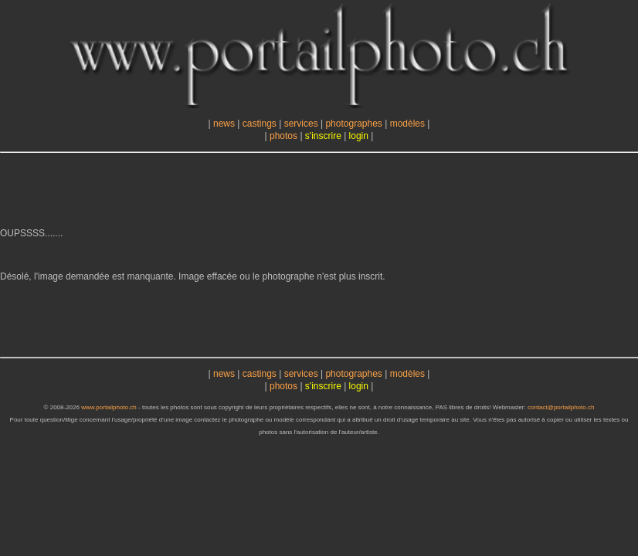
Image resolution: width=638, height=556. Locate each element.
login (358, 136)
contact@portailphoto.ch (561, 407)
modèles (407, 123)
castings (260, 123)
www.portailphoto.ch (109, 407)
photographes (353, 123)
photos (283, 136)
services (301, 123)
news (224, 123)
